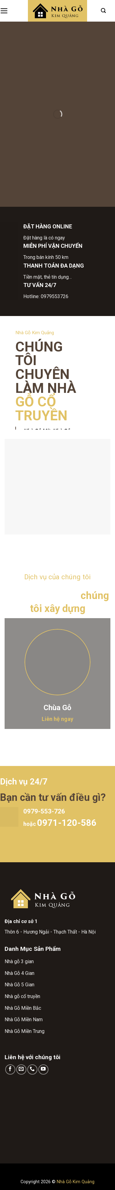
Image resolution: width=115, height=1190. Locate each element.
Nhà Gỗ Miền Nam (24, 1019)
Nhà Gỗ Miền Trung (24, 1031)
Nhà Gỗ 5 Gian (19, 985)
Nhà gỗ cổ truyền (22, 996)
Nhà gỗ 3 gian (19, 961)
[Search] (103, 11)
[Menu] (4, 11)
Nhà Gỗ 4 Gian (19, 973)
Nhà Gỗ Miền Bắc (23, 1008)
